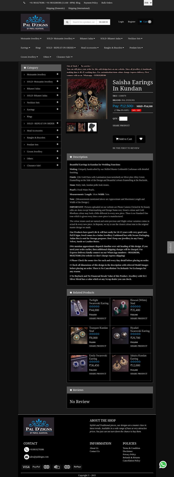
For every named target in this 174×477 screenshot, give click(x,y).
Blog (78, 2)
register (131, 21)
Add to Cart (124, 138)
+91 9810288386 (53, 2)
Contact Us (95, 451)
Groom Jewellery (33, 151)
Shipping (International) (79, 8)
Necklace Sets (32, 102)
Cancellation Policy (131, 460)
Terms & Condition (131, 448)
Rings (38, 47)
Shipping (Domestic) (55, 8)
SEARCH (103, 22)
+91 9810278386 (37, 2)
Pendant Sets (31, 144)
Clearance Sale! (32, 165)
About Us (94, 448)
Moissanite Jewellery (35, 74)
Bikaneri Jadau (32, 88)
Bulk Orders (107, 2)
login (121, 21)
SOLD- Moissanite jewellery (38, 81)
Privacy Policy (129, 454)
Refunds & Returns (131, 457)
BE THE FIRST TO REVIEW (126, 148)
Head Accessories (33, 130)
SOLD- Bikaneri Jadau (35, 95)
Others (28, 158)
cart (145, 21)
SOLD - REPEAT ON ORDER (39, 123)
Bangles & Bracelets (34, 137)
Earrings (29, 109)
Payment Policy (91, 2)
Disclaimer (128, 451)
